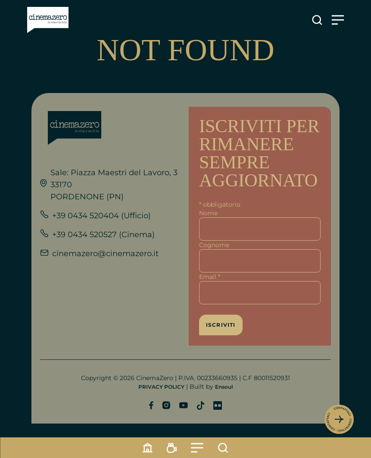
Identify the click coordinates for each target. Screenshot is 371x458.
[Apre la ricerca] (317, 20)
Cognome (214, 245)
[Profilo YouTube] (183, 405)
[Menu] (197, 448)
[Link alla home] (48, 20)
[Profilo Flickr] (217, 405)
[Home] (148, 448)
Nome (208, 213)
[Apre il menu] (337, 20)
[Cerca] (223, 448)
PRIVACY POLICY (161, 387)
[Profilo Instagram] (166, 405)
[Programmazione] (172, 448)
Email (209, 277)
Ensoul (224, 387)
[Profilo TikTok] (200, 405)
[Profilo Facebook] (151, 405)
